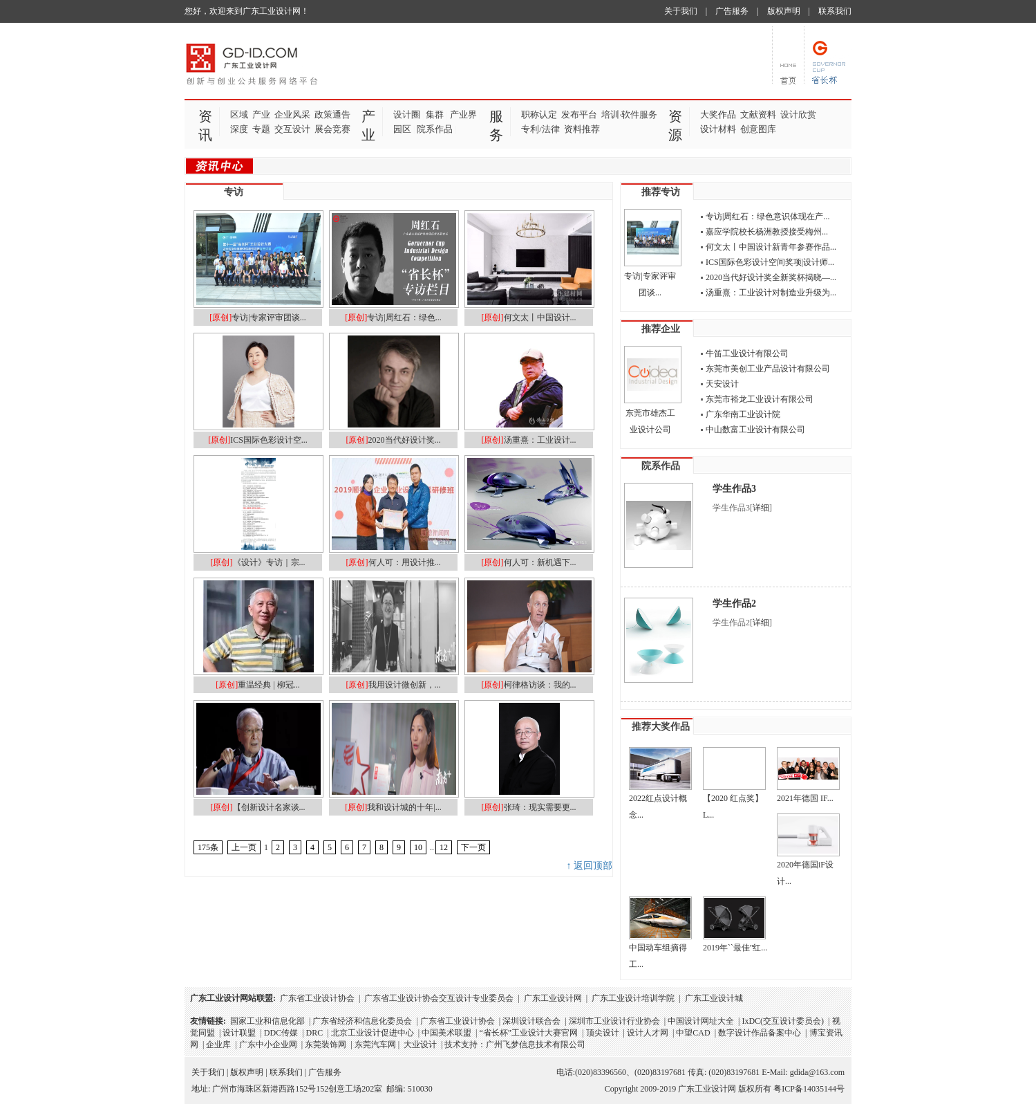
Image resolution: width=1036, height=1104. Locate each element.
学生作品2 (734, 603)
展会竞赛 (332, 129)
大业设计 (420, 1044)
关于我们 (680, 11)
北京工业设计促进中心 (372, 1033)
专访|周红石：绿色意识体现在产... (767, 216)
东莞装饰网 (325, 1044)
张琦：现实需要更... (540, 807)
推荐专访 (660, 192)
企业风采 (292, 114)
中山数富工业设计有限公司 (755, 429)
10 (418, 847)
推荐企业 (660, 329)
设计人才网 (647, 1033)
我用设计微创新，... (404, 685)
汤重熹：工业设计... (540, 440)
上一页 (244, 847)
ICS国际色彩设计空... (269, 440)
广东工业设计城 (714, 998)
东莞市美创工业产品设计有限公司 (768, 369)
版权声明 (783, 11)
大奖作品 (718, 114)
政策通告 (332, 114)
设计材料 (718, 129)
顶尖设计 (602, 1033)
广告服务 (731, 11)
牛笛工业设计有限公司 (747, 353)
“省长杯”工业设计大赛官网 (528, 1033)
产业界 (463, 114)
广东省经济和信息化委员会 (362, 1021)
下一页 (473, 847)
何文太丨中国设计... (540, 317)
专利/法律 (540, 129)
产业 (261, 114)
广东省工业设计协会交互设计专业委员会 (439, 998)
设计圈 (406, 114)
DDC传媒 (281, 1033)
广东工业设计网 (553, 998)
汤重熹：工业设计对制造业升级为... (771, 292)
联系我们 (834, 11)
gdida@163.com (817, 1072)
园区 (402, 129)
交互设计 (292, 129)
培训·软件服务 (629, 114)
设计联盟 (239, 1033)
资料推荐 (582, 129)
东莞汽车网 (375, 1044)
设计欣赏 (798, 114)
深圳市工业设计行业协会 (614, 1021)
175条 (208, 847)
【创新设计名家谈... (269, 807)
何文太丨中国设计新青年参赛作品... (771, 247)
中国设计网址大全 (701, 1021)
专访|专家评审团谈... (268, 317)
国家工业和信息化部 (267, 1021)
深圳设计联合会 (531, 1021)
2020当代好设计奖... (404, 440)
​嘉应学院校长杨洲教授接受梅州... (767, 232)
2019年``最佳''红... (735, 948)
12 (444, 847)
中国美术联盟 (446, 1033)
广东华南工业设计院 (743, 414)
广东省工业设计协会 (317, 998)
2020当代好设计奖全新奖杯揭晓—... (771, 277)
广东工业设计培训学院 (633, 998)
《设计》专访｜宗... (269, 562)
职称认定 (539, 114)
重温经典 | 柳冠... (268, 685)
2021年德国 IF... (805, 798)
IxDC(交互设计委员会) (783, 1021)
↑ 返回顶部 (590, 866)
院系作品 (435, 129)
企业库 (218, 1044)
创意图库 (758, 129)
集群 (435, 114)
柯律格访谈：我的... (540, 685)
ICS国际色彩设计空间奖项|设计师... (770, 262)
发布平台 (579, 114)
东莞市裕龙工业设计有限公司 (759, 399)
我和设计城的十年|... (404, 807)
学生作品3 (734, 489)
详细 (761, 508)
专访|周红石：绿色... (404, 317)
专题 (261, 129)
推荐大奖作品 (661, 726)
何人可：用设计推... (404, 562)
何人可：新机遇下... (540, 562)
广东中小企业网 (268, 1044)
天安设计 (722, 384)
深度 (239, 129)
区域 (239, 114)
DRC (314, 1033)
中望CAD (693, 1033)
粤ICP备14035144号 (809, 1089)
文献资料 (758, 114)
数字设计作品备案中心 (759, 1033)
